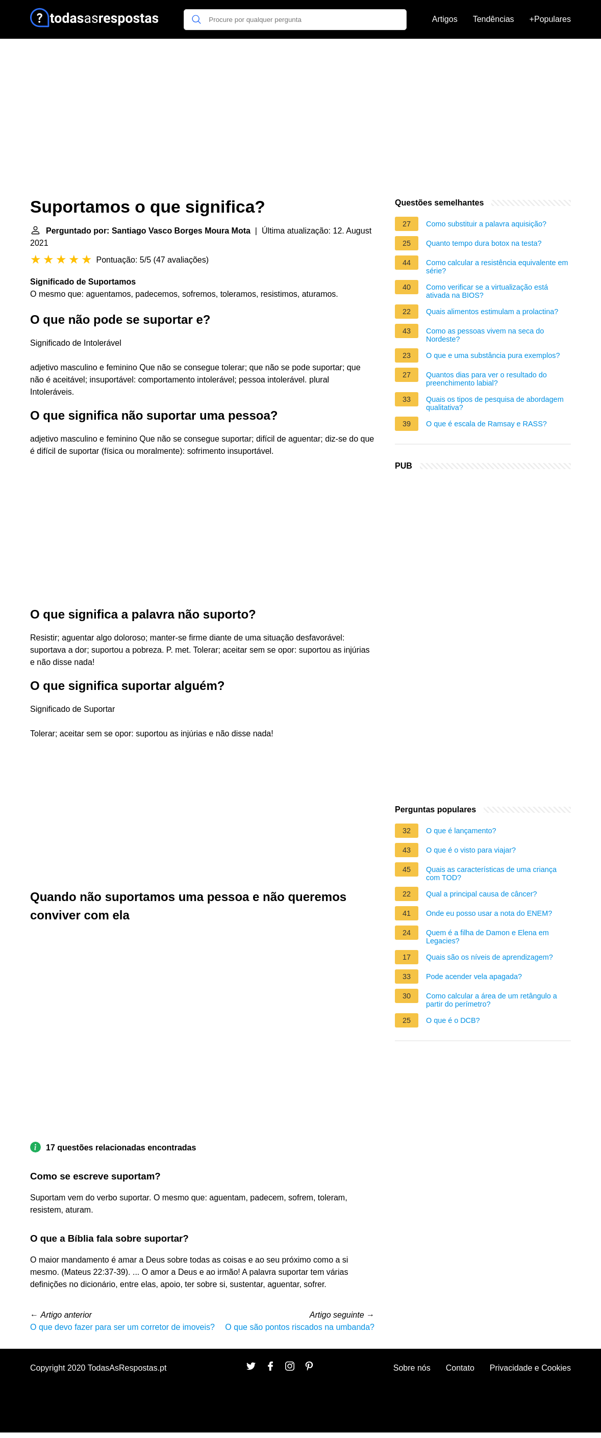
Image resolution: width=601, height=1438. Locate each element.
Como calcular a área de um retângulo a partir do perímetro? (491, 1000)
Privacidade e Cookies (530, 1368)
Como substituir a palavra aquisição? (486, 224)
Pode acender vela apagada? (474, 976)
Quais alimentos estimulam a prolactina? (492, 311)
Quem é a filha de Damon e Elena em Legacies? (487, 937)
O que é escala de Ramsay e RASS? (486, 424)
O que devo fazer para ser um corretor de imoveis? (122, 1327)
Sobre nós (412, 1368)
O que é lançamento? (461, 831)
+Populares (550, 19)
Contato (460, 1368)
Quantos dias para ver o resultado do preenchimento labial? (486, 379)
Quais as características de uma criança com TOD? (491, 873)
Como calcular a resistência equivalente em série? (497, 267)
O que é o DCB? (453, 1020)
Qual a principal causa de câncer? (481, 894)
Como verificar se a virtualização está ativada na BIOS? (487, 291)
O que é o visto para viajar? (471, 850)
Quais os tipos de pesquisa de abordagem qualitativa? (495, 403)
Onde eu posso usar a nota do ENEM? (489, 913)
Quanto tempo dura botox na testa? (483, 243)
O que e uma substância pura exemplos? (493, 355)
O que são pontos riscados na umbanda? (299, 1327)
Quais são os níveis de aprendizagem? (489, 957)
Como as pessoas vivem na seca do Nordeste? (485, 335)
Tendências (493, 19)
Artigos (445, 19)
